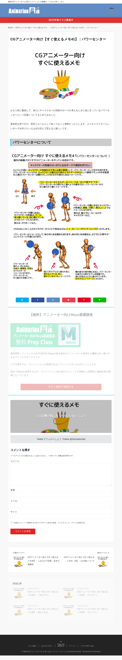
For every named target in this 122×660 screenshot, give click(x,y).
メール (14, 505)
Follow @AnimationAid (74, 439)
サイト (13, 516)
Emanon (97, 656)
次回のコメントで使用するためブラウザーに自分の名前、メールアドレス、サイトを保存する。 (50, 527)
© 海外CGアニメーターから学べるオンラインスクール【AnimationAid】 (51, 656)
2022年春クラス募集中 (61, 20)
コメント (14, 461)
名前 (13, 494)
